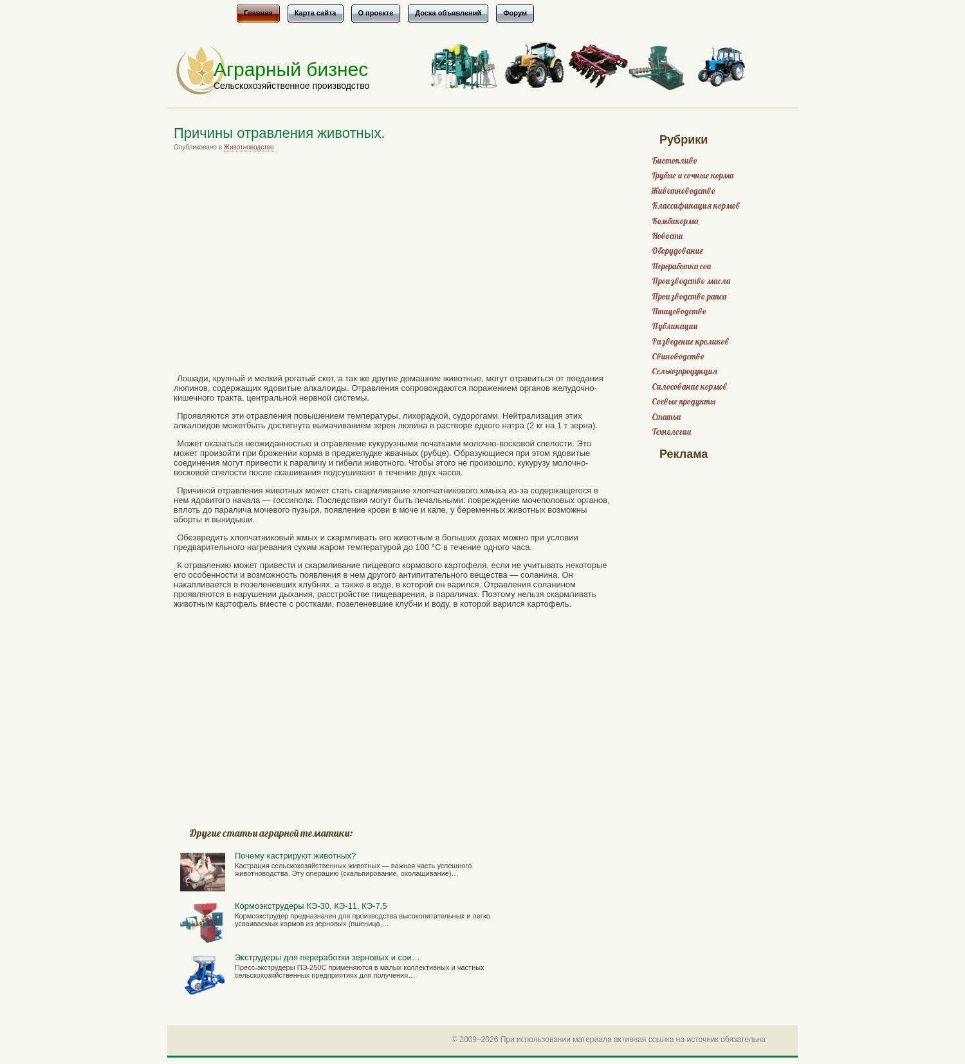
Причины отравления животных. (279, 133)
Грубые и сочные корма (692, 175)
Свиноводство (678, 356)
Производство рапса (689, 296)
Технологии (671, 431)
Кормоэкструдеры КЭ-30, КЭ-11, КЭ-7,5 (311, 906)
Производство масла (691, 281)
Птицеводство (679, 311)
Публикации (674, 326)
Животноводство (249, 147)
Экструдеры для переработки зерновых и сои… (327, 957)
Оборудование (677, 250)
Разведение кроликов (690, 341)
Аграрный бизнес (291, 69)
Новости (667, 236)
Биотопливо (674, 160)
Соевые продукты (683, 401)
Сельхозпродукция (684, 371)
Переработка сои (681, 266)
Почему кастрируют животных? (295, 855)
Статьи (666, 417)
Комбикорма (675, 221)
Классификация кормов (696, 205)
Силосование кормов (689, 386)
